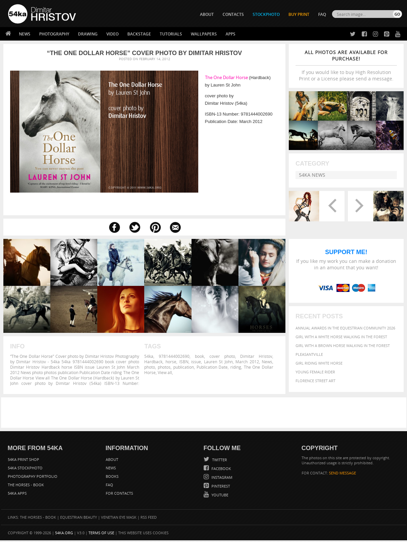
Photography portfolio (32, 478)
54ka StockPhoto (25, 469)
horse (171, 361)
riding (235, 367)
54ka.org (64, 534)
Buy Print (298, 14)
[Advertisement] (205, 414)
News (24, 34)
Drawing (88, 34)
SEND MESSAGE (342, 474)
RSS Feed (149, 518)
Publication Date (212, 367)
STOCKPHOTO (266, 14)
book (199, 356)
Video (112, 34)
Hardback (153, 361)
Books (112, 478)
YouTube (219, 496)
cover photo (222, 356)
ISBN (183, 361)
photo (149, 367)
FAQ (322, 14)
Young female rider (315, 375)
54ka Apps (17, 494)
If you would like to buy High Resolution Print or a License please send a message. (346, 65)
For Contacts (119, 494)
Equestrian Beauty (78, 518)
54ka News (312, 175)
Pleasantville (309, 358)
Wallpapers (204, 34)
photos (164, 367)
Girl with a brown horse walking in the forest (343, 349)
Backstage (139, 34)
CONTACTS (233, 14)
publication (183, 367)
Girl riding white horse (319, 366)
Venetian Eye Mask (118, 518)
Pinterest (220, 487)
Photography (54, 34)
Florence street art (315, 384)
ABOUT (207, 14)
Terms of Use (101, 534)
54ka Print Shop (23, 461)
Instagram (221, 479)
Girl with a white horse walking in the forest (341, 340)
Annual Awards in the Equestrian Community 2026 (345, 331)
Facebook (220, 470)
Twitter (219, 461)
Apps (230, 34)
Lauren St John (218, 361)
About (112, 461)
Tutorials (171, 34)
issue (196, 361)
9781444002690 (174, 356)
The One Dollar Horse (226, 77)
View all (165, 372)
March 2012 (247, 361)
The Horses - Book (26, 486)
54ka (148, 356)
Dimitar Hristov (256, 356)
